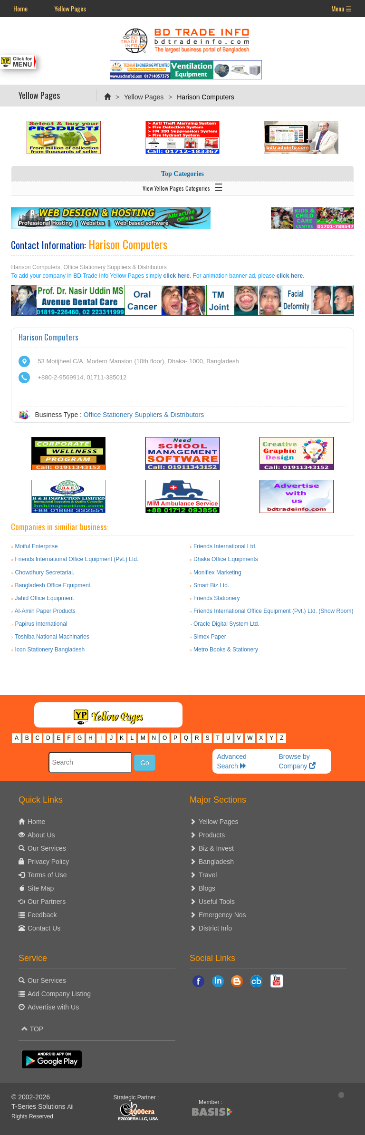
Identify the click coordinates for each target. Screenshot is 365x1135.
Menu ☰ (341, 8)
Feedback (42, 915)
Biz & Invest (216, 848)
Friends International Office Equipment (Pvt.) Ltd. (76, 559)
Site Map (41, 888)
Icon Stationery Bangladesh (50, 649)
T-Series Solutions (39, 1106)
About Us (41, 835)
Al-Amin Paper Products (45, 611)
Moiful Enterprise (36, 546)
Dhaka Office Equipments (225, 559)
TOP (32, 1029)
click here (176, 275)
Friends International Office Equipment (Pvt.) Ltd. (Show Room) (273, 611)
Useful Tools (217, 901)
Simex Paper (209, 636)
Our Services (47, 848)
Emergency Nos (222, 915)
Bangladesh (216, 861)
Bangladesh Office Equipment (52, 585)
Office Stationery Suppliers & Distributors (144, 414)
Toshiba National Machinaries (52, 636)
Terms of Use (47, 875)
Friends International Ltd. (225, 546)
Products (212, 835)
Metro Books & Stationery (225, 649)
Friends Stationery (216, 598)
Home (20, 8)
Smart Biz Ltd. (211, 585)
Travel (208, 875)
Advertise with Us (53, 1007)
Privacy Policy (48, 861)
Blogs (207, 888)
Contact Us (44, 928)
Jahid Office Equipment (44, 598)
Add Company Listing (59, 994)
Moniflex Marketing (217, 572)
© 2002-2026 (30, 1097)
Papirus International (41, 624)
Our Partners (47, 901)
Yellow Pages (70, 8)
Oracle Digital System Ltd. (226, 624)
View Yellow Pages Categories (183, 186)
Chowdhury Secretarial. (44, 572)
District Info (215, 928)
